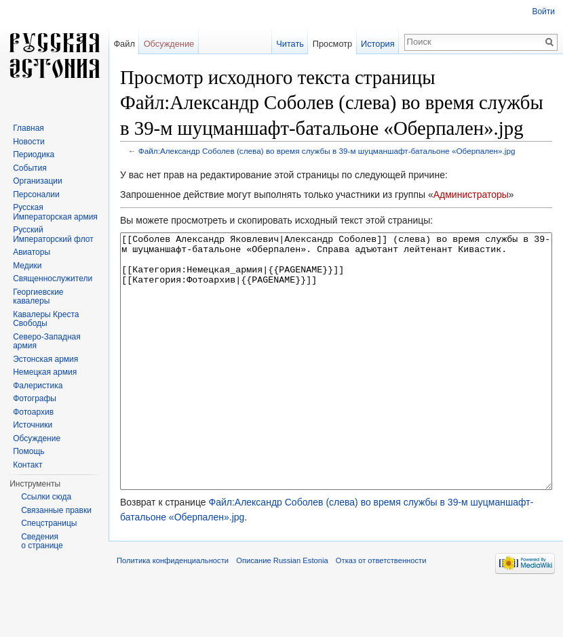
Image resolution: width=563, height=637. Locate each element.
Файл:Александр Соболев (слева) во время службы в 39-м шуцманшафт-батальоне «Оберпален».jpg (327, 150)
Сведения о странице (42, 541)
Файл (123, 44)
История (378, 44)
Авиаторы (31, 252)
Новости (28, 141)
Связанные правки (56, 510)
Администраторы (471, 194)
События (30, 168)
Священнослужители (52, 278)
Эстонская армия (45, 359)
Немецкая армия (45, 372)
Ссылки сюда (46, 496)
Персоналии (36, 194)
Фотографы (34, 398)
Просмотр (332, 44)
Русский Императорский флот (53, 234)
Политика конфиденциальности (173, 611)
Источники (32, 425)
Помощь (28, 451)
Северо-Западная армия (47, 341)
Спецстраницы (49, 523)
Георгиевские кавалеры (38, 296)
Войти (543, 11)
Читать (290, 44)
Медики (27, 265)
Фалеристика (37, 385)
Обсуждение (169, 44)
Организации (37, 181)
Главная (28, 128)
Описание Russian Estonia (282, 611)
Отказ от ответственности (381, 611)
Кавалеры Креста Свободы (46, 319)
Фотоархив (33, 412)
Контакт (27, 465)
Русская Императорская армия (55, 212)
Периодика (33, 154)
